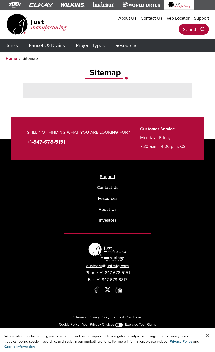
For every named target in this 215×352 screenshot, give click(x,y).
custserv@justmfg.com (107, 266)
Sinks (12, 45)
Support (201, 18)
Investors (107, 220)
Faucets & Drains (47, 45)
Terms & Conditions (127, 317)
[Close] (207, 335)
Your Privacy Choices (98, 324)
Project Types (90, 45)
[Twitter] (107, 289)
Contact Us (151, 18)
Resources (126, 45)
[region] (107, 340)
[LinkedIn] (118, 289)
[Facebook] (96, 289)
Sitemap (79, 317)
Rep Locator (178, 18)
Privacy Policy (98, 317)
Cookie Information (19, 346)
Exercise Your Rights (140, 324)
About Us (127, 18)
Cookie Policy (69, 324)
